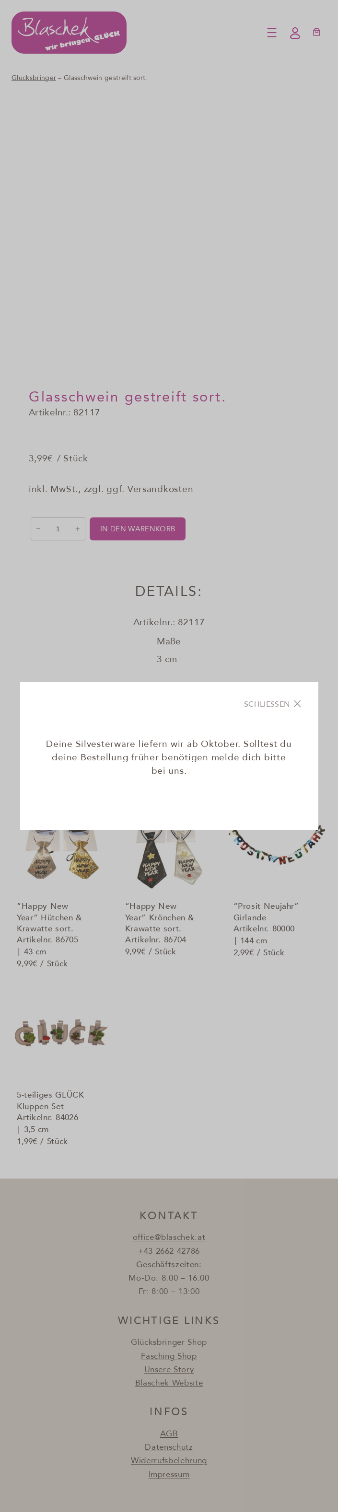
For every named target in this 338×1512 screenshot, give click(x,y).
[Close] (273, 704)
